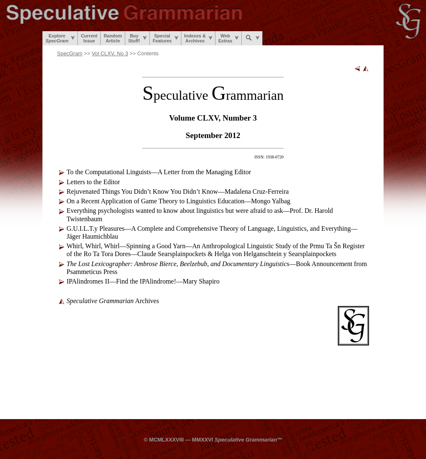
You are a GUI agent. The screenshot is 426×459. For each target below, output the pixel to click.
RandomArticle (113, 38)
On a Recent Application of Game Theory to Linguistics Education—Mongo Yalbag (178, 201)
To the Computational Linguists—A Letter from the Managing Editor (159, 171)
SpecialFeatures (165, 38)
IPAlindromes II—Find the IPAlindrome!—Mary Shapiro (143, 281)
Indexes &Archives (198, 38)
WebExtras (228, 38)
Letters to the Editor (93, 181)
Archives (113, 300)
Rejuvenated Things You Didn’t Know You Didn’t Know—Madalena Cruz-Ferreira (178, 191)
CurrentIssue (89, 38)
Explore (60, 38)
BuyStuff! (137, 38)
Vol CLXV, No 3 (110, 53)
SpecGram (69, 53)
